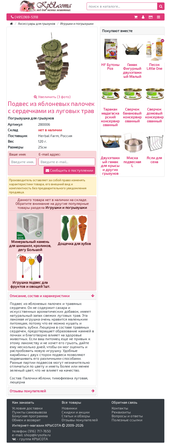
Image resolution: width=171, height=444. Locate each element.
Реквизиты (121, 412)
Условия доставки (27, 408)
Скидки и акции (76, 412)
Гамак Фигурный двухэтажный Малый (132, 62)
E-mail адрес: (50, 154)
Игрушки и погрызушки (77, 23)
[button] (161, 6)
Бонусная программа (30, 416)
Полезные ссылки (127, 420)
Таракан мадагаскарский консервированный (110, 109)
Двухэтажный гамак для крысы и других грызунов (110, 157)
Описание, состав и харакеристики (39, 296)
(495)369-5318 (24, 17)
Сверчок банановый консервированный (132, 107)
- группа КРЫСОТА (30, 439)
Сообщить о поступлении (69, 170)
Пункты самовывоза (29, 412)
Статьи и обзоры (76, 416)
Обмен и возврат (26, 420)
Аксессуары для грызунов (36, 23)
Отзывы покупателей (28, 391)
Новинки (69, 408)
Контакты (120, 408)
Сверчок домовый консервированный (155, 107)
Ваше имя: (17, 154)
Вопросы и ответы (127, 416)
